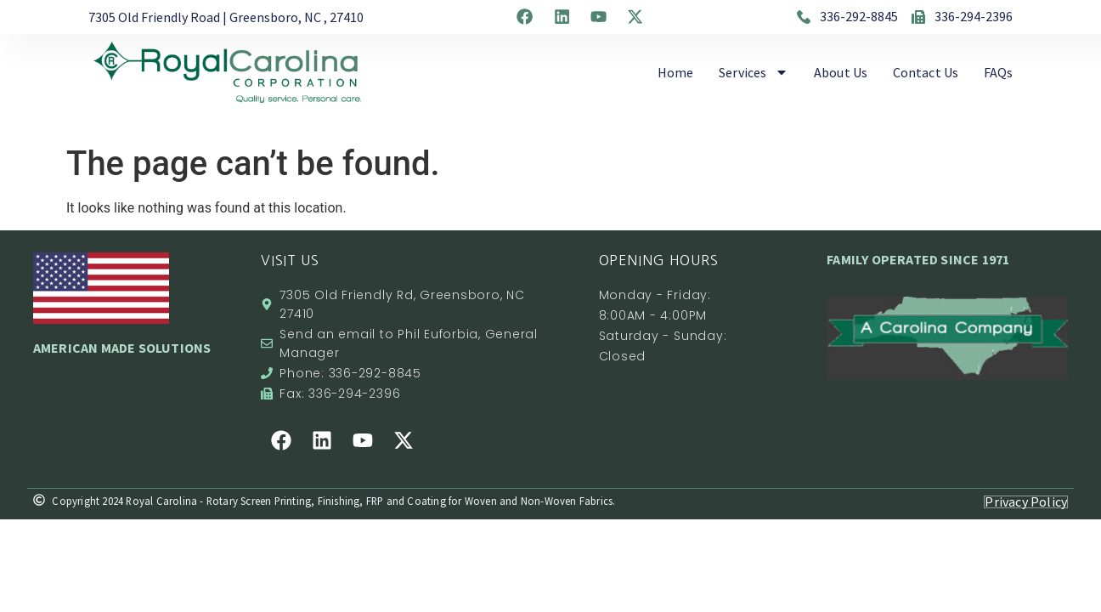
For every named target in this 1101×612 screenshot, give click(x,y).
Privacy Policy (1024, 501)
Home (675, 72)
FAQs (998, 72)
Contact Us (925, 72)
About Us (840, 72)
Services (753, 72)
